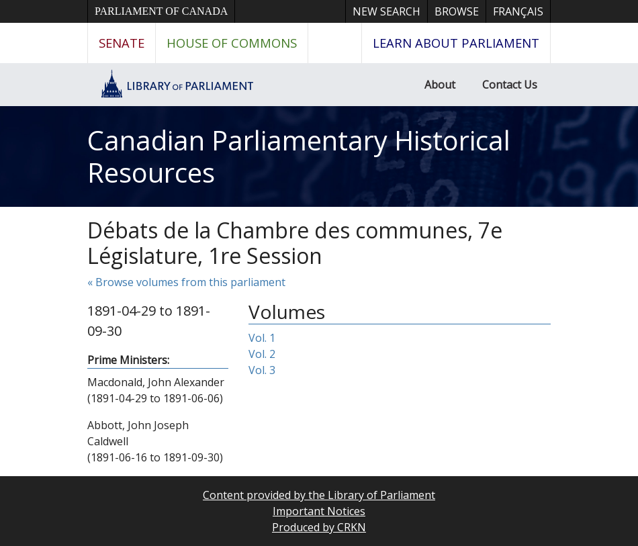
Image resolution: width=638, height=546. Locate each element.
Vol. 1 (261, 337)
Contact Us (509, 84)
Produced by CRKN (319, 527)
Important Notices (319, 511)
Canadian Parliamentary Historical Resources (298, 156)
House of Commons (232, 42)
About (439, 84)
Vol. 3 (261, 370)
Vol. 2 (261, 354)
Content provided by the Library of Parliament (319, 495)
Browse (457, 11)
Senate (121, 42)
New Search (386, 11)
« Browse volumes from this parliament (186, 282)
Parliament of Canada (161, 11)
